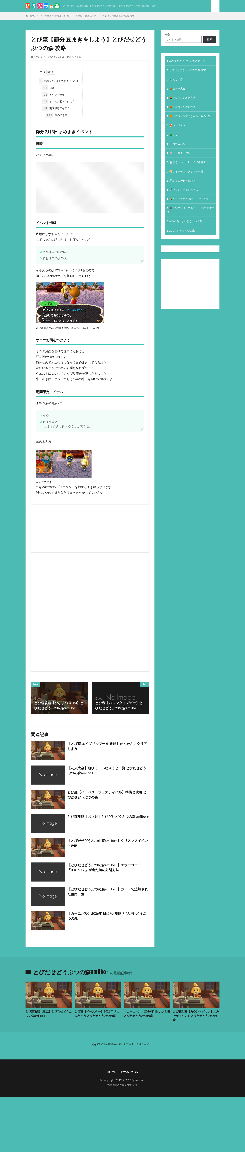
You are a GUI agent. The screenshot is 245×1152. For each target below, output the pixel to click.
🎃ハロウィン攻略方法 (182, 97)
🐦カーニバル (177, 143)
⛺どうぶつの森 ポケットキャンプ (189, 198)
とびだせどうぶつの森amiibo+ (55, 15)
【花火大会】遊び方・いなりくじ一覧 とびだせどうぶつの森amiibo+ (106, 770)
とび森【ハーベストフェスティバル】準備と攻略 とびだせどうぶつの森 (106, 794)
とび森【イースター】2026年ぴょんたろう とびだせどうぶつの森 (97, 1013)
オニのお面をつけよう (58, 101)
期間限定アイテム (56, 108)
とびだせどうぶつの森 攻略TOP (187, 70)
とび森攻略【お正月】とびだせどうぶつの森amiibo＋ (108, 816)
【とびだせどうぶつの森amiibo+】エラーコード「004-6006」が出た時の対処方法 (104, 867)
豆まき (77, 57)
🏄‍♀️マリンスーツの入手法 (183, 189)
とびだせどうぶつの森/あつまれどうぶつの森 (89, 5)
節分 (71, 57)
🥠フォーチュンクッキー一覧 (186, 171)
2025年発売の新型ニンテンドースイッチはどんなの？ (120, 1045)
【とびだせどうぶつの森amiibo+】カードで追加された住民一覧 (107, 891)
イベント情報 (53, 94)
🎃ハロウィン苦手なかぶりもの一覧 (190, 116)
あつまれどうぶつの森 (182, 230)
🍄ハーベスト (177, 125)
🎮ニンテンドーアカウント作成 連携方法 (190, 210)
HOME (32, 15)
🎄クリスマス (177, 134)
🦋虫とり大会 (177, 88)
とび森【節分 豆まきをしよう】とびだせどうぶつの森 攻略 (105, 15)
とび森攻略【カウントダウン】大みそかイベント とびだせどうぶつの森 (196, 1016)
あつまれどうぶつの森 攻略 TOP (137, 5)
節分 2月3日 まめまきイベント (59, 80)
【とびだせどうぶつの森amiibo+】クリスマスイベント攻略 (107, 843)
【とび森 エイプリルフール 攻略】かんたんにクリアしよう (107, 746)
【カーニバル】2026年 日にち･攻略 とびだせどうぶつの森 (106, 915)
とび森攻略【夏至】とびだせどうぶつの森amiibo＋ (49, 1013)
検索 (167, 34)
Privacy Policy (128, 1072)
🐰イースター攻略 (179, 152)
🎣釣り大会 (176, 79)
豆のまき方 (56, 115)
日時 (48, 87)
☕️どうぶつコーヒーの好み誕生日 (188, 162)
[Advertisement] (140, 185)
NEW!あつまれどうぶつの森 (185, 221)
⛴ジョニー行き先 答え (182, 180)
